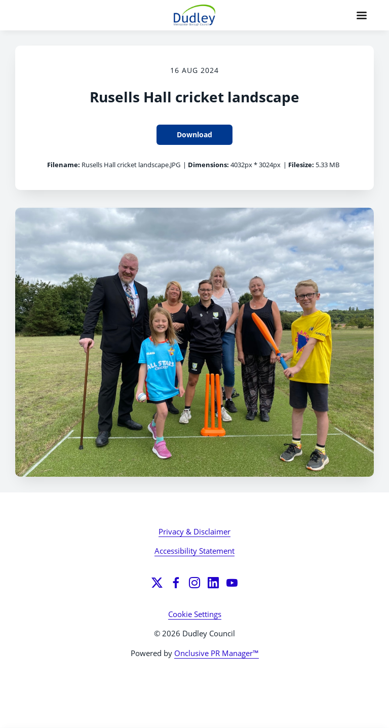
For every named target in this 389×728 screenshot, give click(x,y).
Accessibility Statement (194, 551)
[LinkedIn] (213, 582)
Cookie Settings (194, 614)
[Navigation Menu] (361, 15)
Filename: (63, 164)
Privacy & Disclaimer (194, 531)
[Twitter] (157, 582)
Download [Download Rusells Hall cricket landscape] (194, 134)
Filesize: (301, 164)
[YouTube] (232, 582)
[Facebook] (175, 582)
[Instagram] (194, 582)
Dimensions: (208, 164)
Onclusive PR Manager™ (216, 653)
